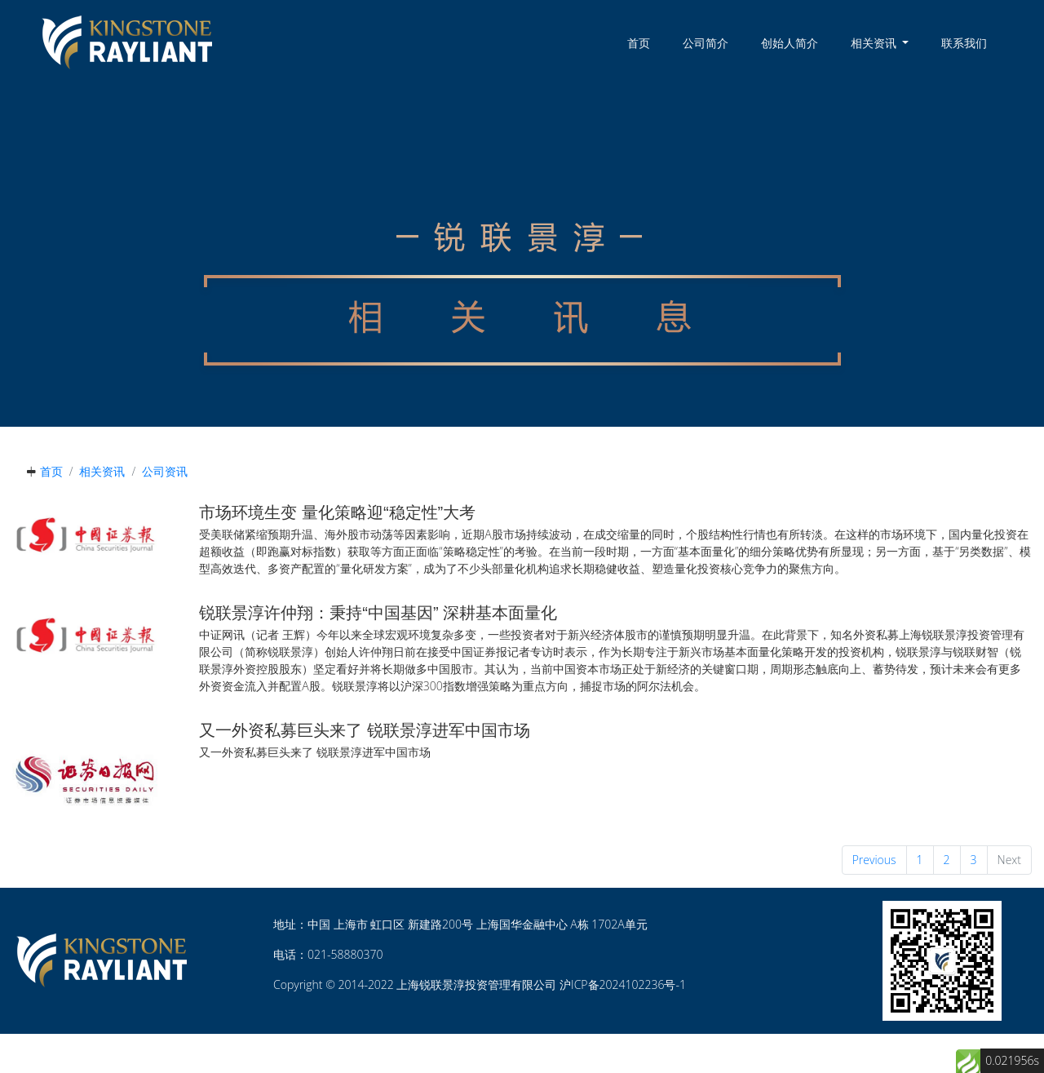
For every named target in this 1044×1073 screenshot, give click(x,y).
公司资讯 (165, 471)
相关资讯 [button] (875, 43)
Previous (874, 859)
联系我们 (964, 43)
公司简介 (705, 43)
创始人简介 (789, 43)
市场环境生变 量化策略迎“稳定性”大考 (337, 512)
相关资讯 (102, 471)
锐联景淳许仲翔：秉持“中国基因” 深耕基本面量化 (378, 613)
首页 (638, 43)
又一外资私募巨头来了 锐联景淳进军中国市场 (364, 730)
